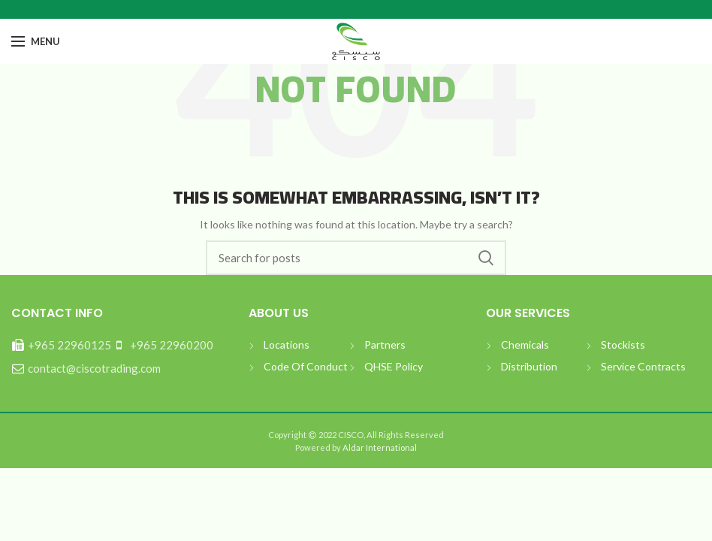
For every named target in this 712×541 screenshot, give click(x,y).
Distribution (529, 366)
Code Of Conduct (306, 366)
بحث (486, 257)
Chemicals (525, 344)
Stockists (623, 344)
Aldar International (379, 447)
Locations (286, 344)
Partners (385, 344)
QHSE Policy (393, 366)
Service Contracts (643, 366)
